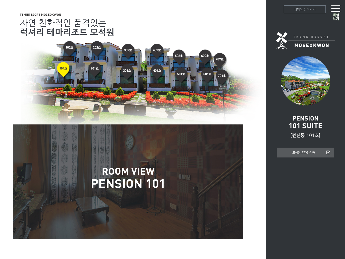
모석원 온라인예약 (303, 152)
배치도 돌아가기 (305, 9)
